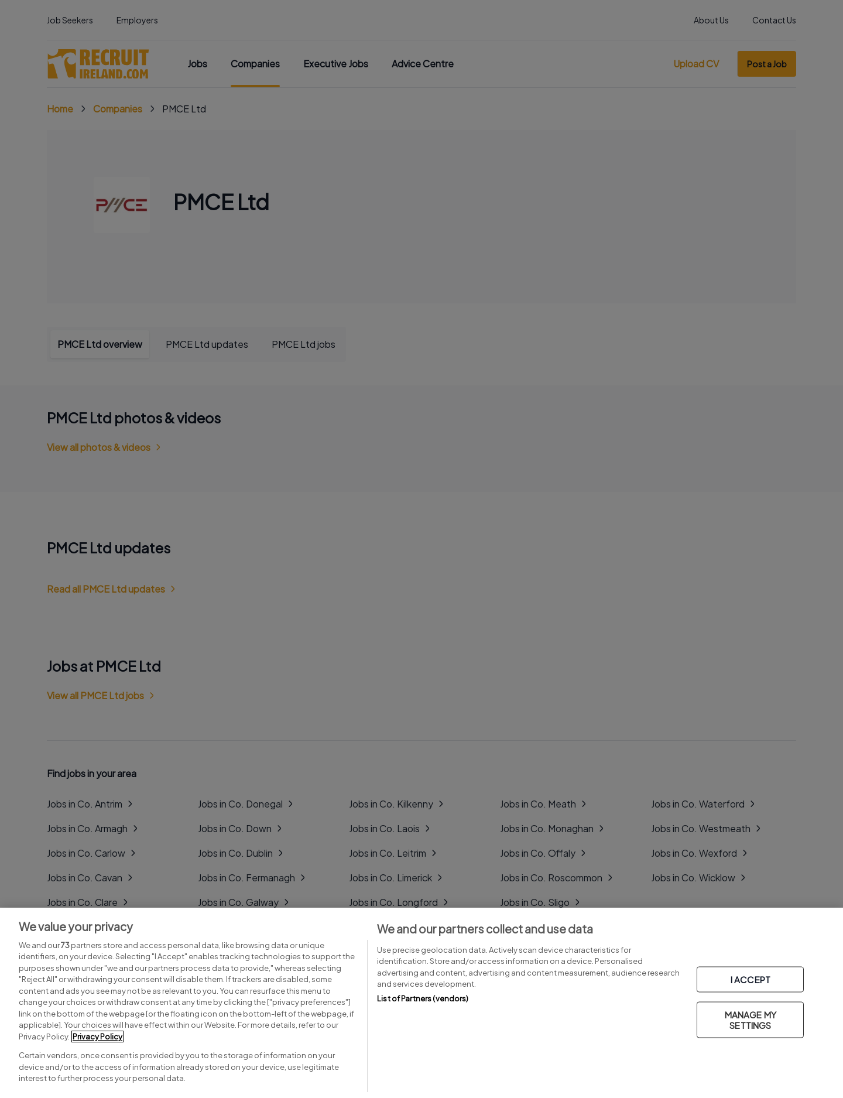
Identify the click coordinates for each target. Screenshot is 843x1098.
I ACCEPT (750, 979)
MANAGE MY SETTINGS (750, 1020)
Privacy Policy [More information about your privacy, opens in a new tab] (97, 1036)
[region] (421, 1003)
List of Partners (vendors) (422, 998)
